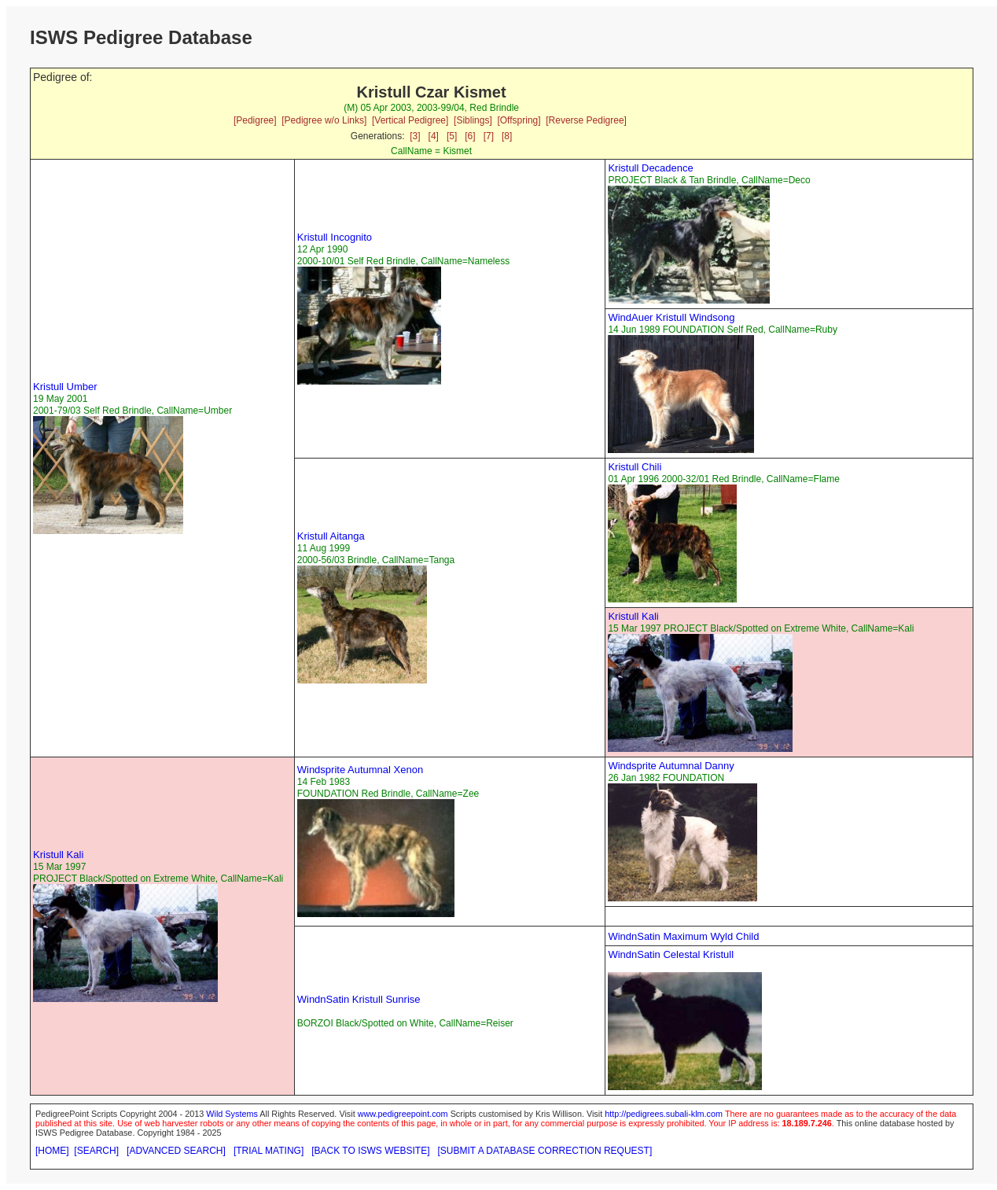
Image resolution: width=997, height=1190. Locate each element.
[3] (415, 136)
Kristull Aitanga (331, 536)
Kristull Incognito (334, 237)
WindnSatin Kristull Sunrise (359, 999)
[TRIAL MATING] (269, 1150)
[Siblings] (473, 120)
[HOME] (52, 1150)
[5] (452, 136)
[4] (434, 136)
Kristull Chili (634, 467)
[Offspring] (518, 120)
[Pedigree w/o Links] (323, 120)
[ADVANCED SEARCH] (176, 1150)
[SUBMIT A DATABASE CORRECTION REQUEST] (545, 1150)
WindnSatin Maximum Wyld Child (683, 936)
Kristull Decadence (650, 168)
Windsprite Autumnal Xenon (360, 770)
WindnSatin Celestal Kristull (671, 954)
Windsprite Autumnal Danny (671, 766)
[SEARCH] (96, 1150)
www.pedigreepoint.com (403, 1113)
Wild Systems (232, 1113)
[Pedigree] (255, 120)
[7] (489, 136)
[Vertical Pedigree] (410, 120)
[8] (507, 136)
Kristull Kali (633, 616)
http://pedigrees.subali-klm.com (664, 1113)
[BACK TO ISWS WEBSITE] (370, 1150)
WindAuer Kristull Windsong (671, 317)
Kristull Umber (65, 386)
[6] (470, 136)
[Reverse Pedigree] (586, 120)
